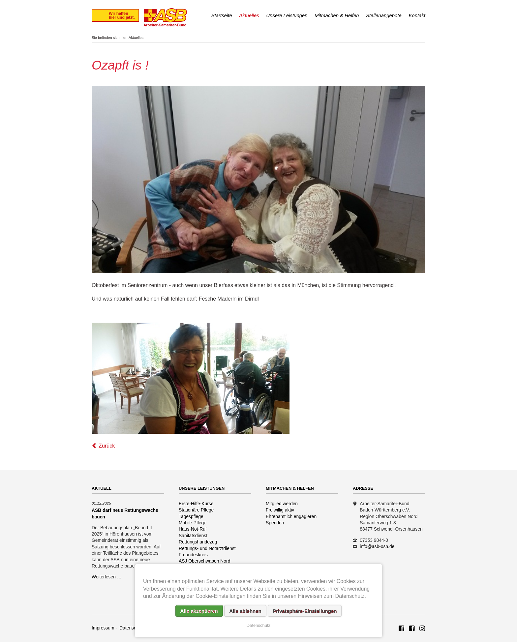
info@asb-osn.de (377, 546)
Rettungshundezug (198, 541)
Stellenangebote (384, 15)
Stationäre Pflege (196, 509)
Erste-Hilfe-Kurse (196, 503)
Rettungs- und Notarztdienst (207, 548)
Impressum (103, 627)
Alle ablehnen (245, 611)
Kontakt (417, 15)
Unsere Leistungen (286, 15)
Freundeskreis (193, 554)
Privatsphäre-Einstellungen (305, 611)
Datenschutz (132, 627)
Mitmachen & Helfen (337, 15)
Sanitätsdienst (193, 535)
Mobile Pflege (192, 522)
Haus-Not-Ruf (193, 529)
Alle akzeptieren (199, 611)
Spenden (275, 522)
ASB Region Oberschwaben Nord (402, 629)
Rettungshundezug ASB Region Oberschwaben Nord (422, 629)
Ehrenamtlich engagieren (291, 516)
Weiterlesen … (107, 576)
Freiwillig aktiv (280, 509)
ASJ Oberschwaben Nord (204, 561)
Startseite (221, 15)
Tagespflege (191, 516)
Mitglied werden (282, 503)
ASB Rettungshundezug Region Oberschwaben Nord (412, 629)
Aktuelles (249, 15)
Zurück (107, 446)
